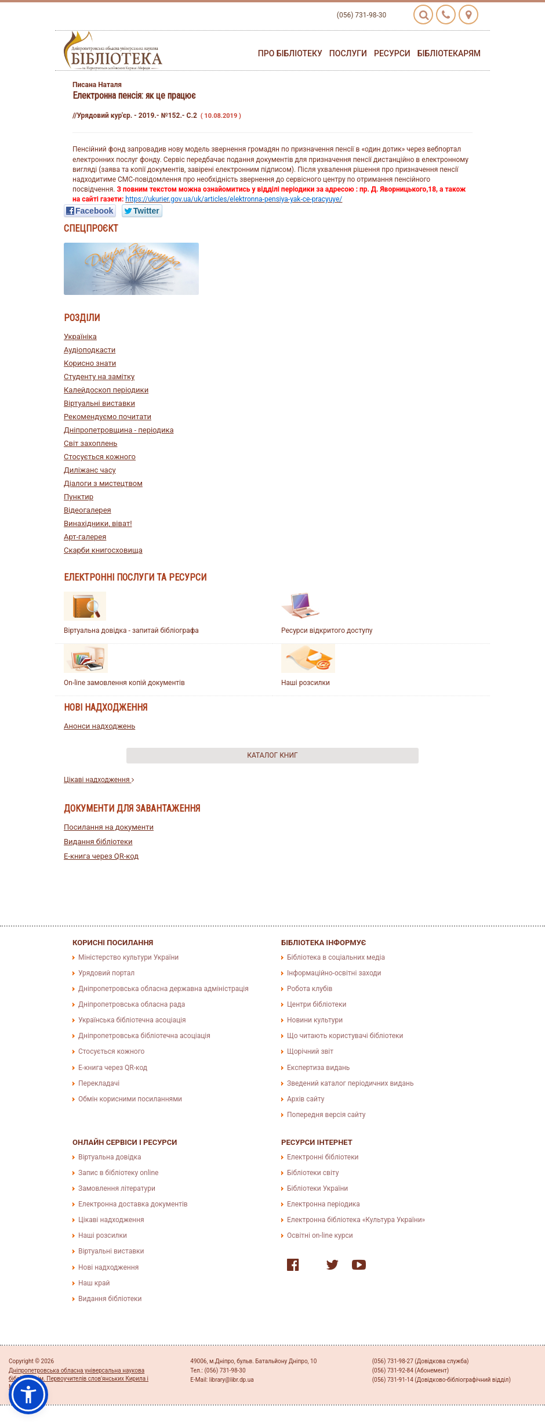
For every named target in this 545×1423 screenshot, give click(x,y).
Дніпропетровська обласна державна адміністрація (163, 989)
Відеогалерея (87, 510)
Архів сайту (305, 1099)
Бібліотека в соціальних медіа (336, 957)
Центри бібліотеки (316, 1004)
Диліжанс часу (90, 470)
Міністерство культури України (128, 957)
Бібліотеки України (317, 1188)
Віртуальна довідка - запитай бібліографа (131, 630)
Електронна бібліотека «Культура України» (356, 1220)
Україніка (80, 336)
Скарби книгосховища (103, 550)
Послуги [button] (348, 53)
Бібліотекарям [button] (449, 53)
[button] (28, 1394)
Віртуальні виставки (99, 403)
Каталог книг (272, 755)
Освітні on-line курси (320, 1235)
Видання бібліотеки (98, 841)
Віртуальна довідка (109, 1157)
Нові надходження (108, 1267)
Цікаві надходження (99, 780)
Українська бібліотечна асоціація (132, 1020)
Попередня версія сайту (326, 1115)
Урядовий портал (106, 973)
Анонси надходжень (99, 726)
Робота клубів (309, 989)
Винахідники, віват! (98, 523)
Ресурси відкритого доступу (327, 630)
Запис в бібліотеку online (118, 1173)
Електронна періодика (323, 1204)
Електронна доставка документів (133, 1204)
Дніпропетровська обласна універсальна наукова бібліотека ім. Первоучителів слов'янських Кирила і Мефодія (78, 1378)
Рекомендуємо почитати (107, 416)
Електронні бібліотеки (323, 1157)
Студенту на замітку (99, 376)
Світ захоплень (90, 443)
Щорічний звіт (310, 1051)
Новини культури (315, 1020)
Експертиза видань (318, 1068)
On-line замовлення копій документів (124, 683)
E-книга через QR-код (101, 856)
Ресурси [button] (392, 53)
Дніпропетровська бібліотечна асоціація (144, 1036)
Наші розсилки (305, 683)
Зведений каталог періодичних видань (350, 1083)
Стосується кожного (100, 456)
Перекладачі (98, 1083)
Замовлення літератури (116, 1188)
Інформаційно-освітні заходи (334, 973)
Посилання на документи (109, 827)
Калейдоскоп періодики (106, 390)
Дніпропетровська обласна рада (131, 1004)
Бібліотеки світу (313, 1173)
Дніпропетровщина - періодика (119, 430)
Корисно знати (90, 363)
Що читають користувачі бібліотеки (345, 1036)
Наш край (94, 1283)
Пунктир (78, 496)
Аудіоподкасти (89, 349)
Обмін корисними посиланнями (130, 1099)
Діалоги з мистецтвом (103, 483)
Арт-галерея (85, 536)
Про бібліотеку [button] (290, 53)
